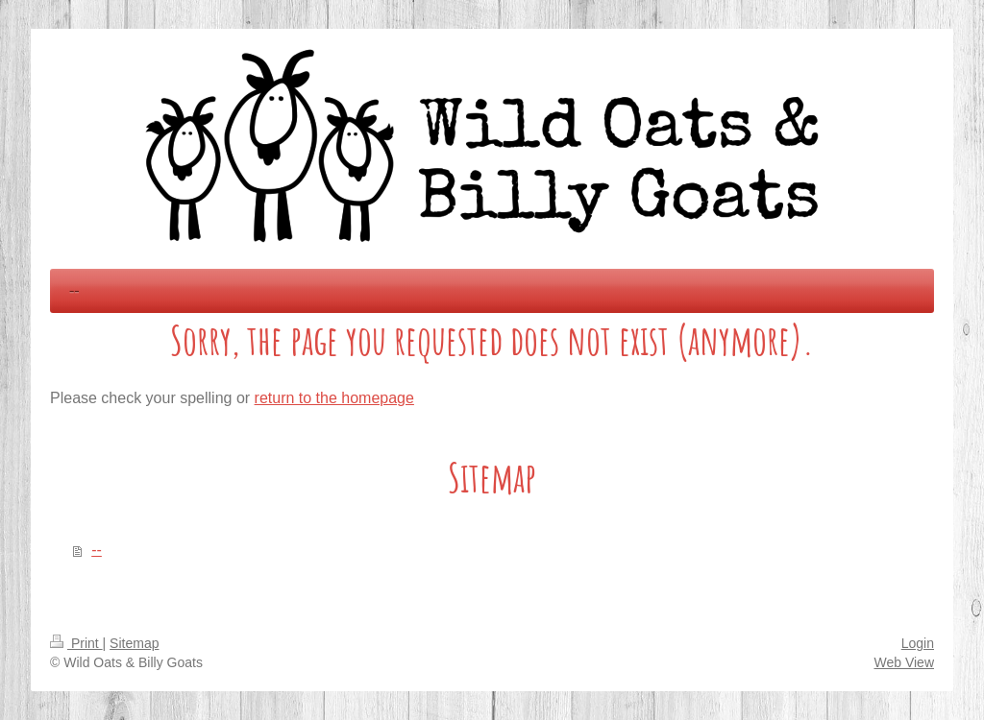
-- (96, 549)
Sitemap (134, 643)
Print (76, 643)
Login (917, 643)
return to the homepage (334, 398)
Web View (903, 662)
